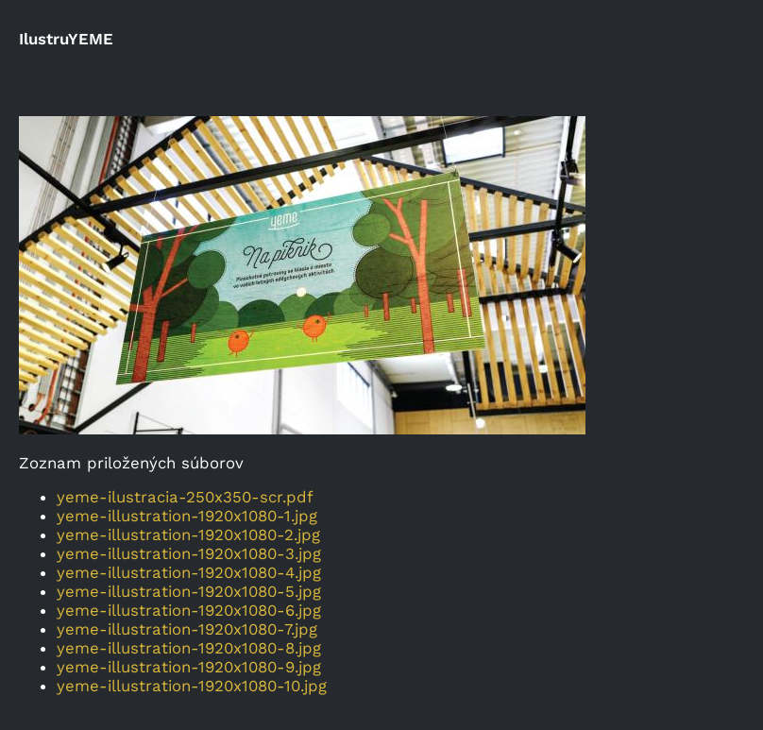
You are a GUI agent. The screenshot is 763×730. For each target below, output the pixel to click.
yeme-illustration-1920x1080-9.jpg (189, 666)
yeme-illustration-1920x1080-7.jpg (187, 629)
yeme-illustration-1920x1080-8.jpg (189, 647)
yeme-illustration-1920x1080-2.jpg (188, 534)
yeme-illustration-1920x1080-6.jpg (189, 610)
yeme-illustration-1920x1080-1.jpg (187, 515)
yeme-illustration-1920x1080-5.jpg (189, 591)
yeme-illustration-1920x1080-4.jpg (189, 572)
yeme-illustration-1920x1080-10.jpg (192, 685)
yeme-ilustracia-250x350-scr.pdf (185, 496)
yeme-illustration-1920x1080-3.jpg (189, 553)
